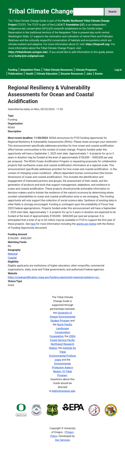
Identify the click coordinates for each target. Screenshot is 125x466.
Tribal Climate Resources (58, 69)
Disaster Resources (72, 73)
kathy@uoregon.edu (63, 391)
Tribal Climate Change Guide (50, 11)
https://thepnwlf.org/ (98, 44)
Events (99, 73)
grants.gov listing (86, 223)
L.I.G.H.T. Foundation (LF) (69, 24)
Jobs (89, 73)
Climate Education (47, 73)
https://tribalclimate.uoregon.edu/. (28, 52)
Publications (15, 73)
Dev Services (62, 440)
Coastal (12, 257)
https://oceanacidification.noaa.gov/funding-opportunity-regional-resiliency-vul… (54, 277)
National (13, 253)
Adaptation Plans (30, 69)
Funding (12, 69)
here (32, 223)
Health (29, 73)
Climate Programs (86, 69)
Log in (118, 69)
